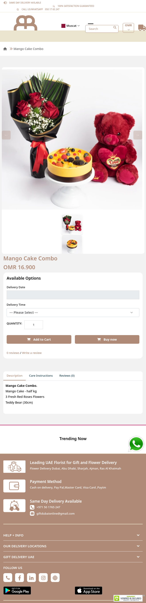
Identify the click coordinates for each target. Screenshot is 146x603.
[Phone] (7, 577)
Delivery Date (16, 287)
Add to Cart (39, 339)
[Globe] (55, 577)
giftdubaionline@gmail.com (56, 513)
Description (14, 376)
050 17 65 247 (52, 9)
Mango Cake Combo (28, 49)
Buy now (107, 339)
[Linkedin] (31, 577)
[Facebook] (19, 577)
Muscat (70, 26)
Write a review (31, 353)
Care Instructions (41, 376)
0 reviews (13, 353)
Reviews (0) (67, 376)
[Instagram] (43, 577)
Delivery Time (16, 305)
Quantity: (14, 323)
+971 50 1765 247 (48, 507)
